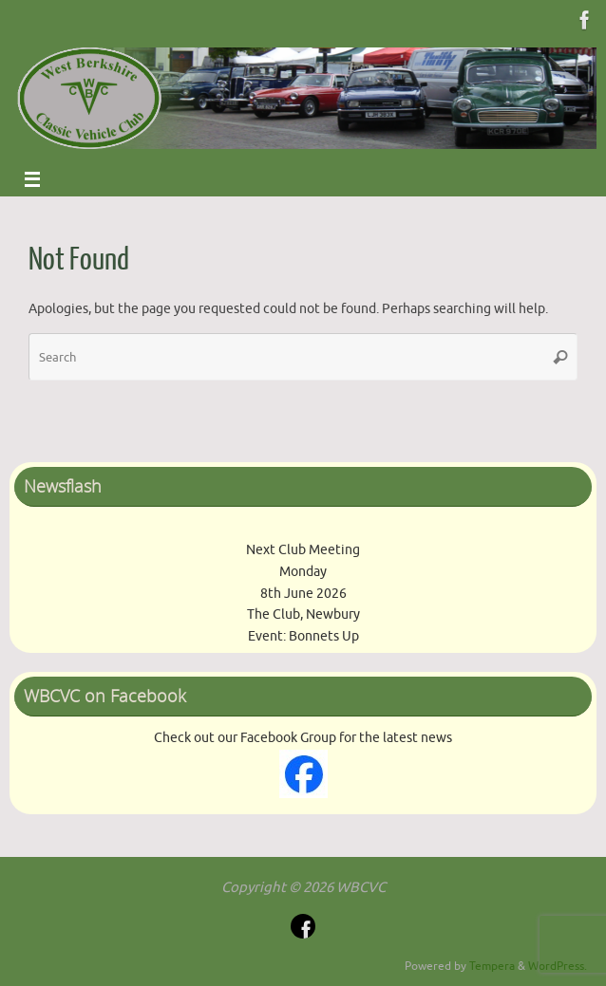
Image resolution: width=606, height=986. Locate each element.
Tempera (492, 966)
